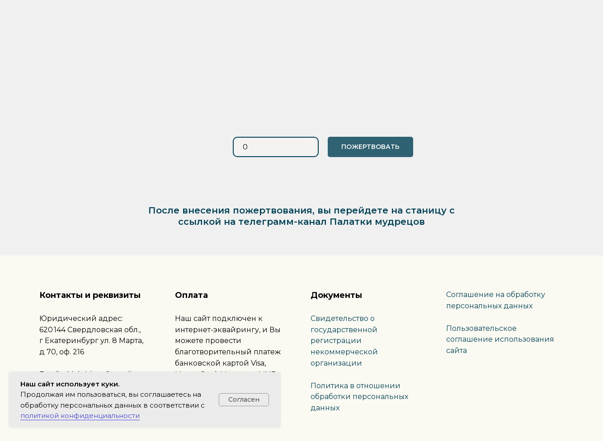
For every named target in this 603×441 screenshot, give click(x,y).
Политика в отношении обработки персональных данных (359, 397)
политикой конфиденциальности (80, 415)
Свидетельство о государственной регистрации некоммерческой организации (344, 340)
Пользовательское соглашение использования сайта (500, 339)
